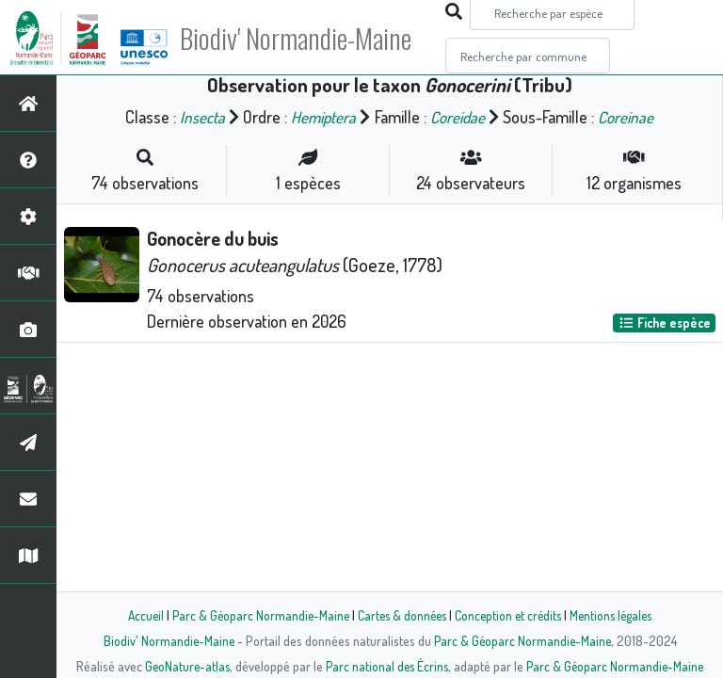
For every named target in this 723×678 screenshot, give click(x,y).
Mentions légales (617, 614)
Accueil (136, 614)
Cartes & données (399, 614)
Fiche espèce (665, 323)
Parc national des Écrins (387, 665)
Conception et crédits (510, 614)
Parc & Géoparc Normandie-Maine (254, 614)
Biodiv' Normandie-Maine (309, 37)
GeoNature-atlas (184, 665)
